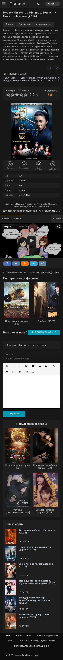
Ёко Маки (33, 79)
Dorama (17, 3)
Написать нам (23, 636)
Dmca (11, 641)
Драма (9, 24)
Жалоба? (56, 219)
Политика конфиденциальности (37, 641)
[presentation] (8, 298)
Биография (24, 24)
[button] (50, 68)
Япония (22, 180)
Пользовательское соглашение (31, 646)
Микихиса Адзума (53, 79)
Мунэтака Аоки (42, 79)
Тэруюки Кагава (26, 79)
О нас (8, 636)
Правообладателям (47, 636)
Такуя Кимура (7, 79)
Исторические (43, 24)
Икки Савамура (16, 79)
